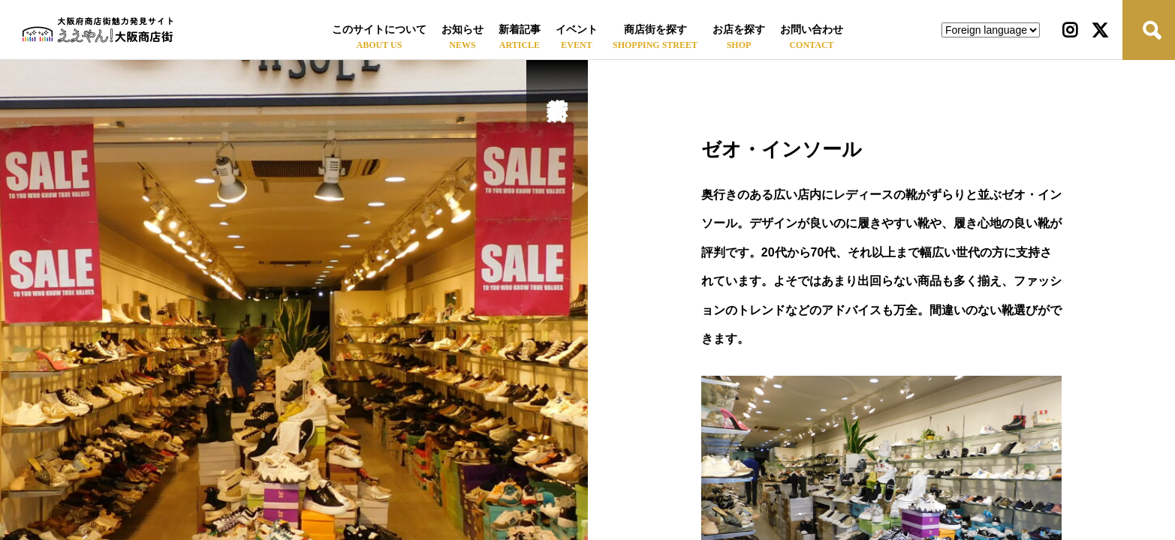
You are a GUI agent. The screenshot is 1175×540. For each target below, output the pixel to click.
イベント (577, 29)
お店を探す (739, 29)
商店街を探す (655, 29)
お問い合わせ (811, 29)
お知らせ (462, 29)
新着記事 (520, 29)
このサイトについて (379, 29)
